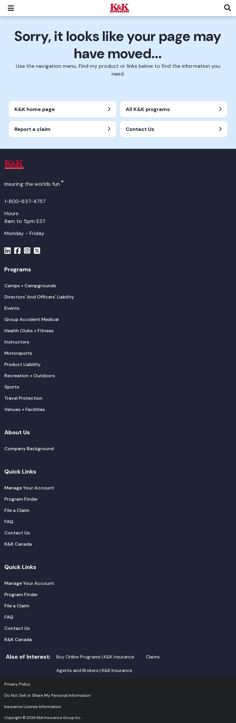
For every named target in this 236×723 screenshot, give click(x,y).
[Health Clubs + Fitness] (28, 331)
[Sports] (11, 387)
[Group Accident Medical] (31, 319)
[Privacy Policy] (17, 684)
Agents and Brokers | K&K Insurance (94, 670)
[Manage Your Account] (29, 488)
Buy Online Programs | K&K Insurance (95, 657)
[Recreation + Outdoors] (29, 376)
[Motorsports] (18, 353)
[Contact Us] (17, 533)
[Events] (11, 308)
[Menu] (7, 251)
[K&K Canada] (18, 544)
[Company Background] (29, 449)
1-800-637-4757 (25, 201)
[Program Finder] (21, 499)
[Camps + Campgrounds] (30, 286)
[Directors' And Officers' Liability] (39, 297)
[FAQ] (8, 522)
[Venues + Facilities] (24, 409)
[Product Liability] (22, 364)
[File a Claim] (16, 510)
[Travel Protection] (23, 398)
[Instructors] (16, 342)
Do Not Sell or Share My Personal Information (47, 695)
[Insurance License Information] (32, 706)
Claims (152, 657)
